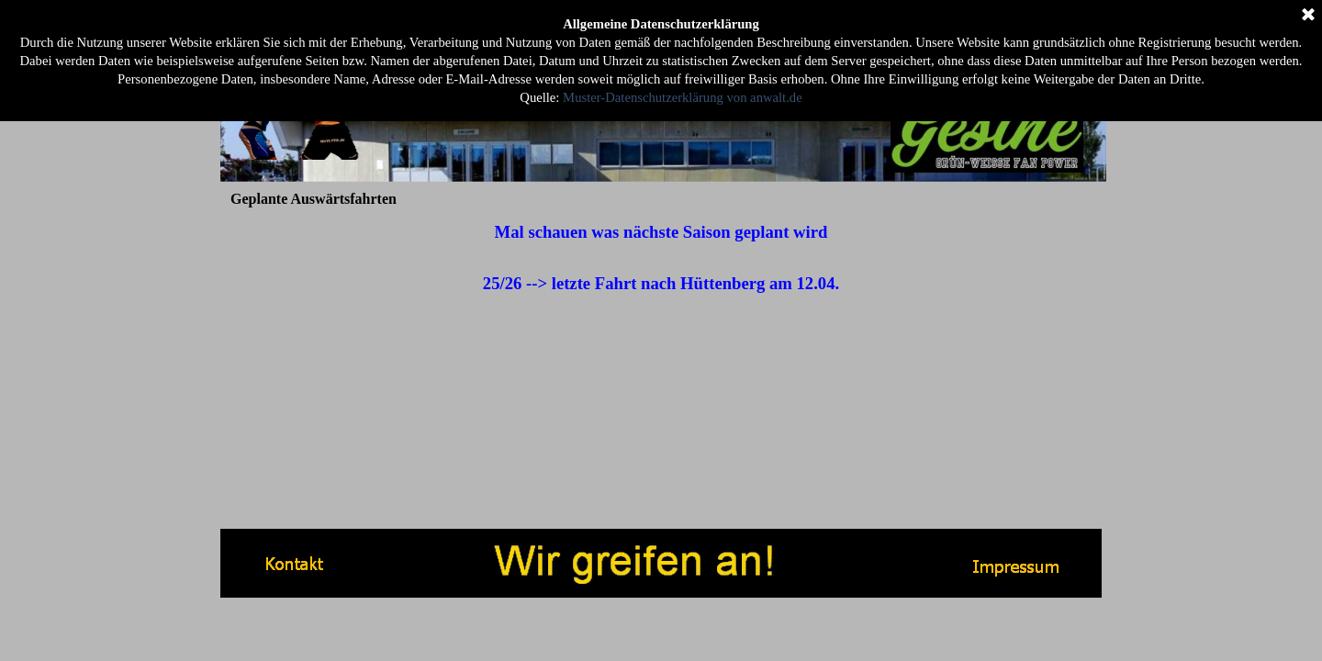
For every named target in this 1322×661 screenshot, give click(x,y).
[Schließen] (1308, 16)
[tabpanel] (661, 258)
